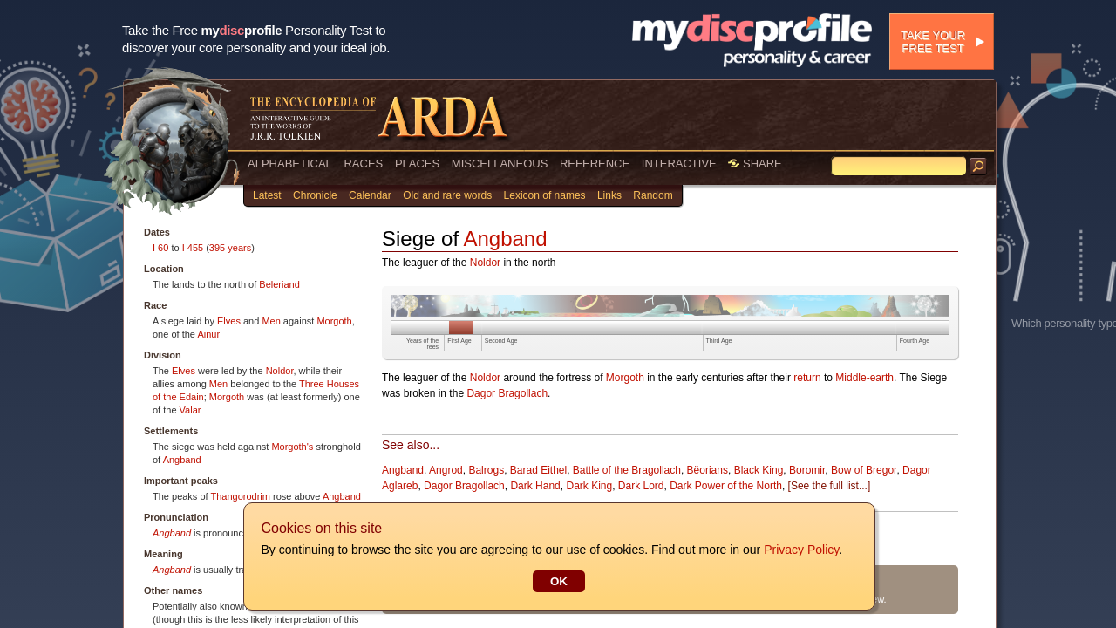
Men (271, 321)
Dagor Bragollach (507, 393)
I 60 (160, 247)
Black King (759, 470)
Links (609, 195)
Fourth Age (914, 341)
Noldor (280, 370)
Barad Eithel (538, 470)
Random (652, 195)
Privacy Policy (800, 549)
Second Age (501, 341)
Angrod (446, 470)
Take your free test (933, 42)
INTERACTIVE (679, 163)
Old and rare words (447, 195)
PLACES (417, 163)
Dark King (589, 486)
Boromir (807, 470)
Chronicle (315, 195)
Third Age (719, 341)
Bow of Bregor (863, 470)
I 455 (192, 247)
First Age (459, 341)
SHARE (754, 163)
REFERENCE (594, 163)
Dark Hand (535, 486)
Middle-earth (864, 378)
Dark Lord (641, 486)
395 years (230, 247)
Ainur (208, 334)
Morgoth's (292, 446)
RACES (363, 163)
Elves (229, 321)
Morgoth (333, 321)
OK (558, 581)
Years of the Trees (422, 344)
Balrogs (486, 470)
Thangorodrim (239, 496)
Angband (182, 459)
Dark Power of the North (726, 486)
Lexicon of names (545, 195)
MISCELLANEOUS (500, 163)
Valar (190, 410)
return (806, 378)
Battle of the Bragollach (627, 470)
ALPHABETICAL (290, 163)
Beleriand (279, 284)
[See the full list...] (829, 486)
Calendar (370, 195)
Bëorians (707, 470)
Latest (267, 195)
